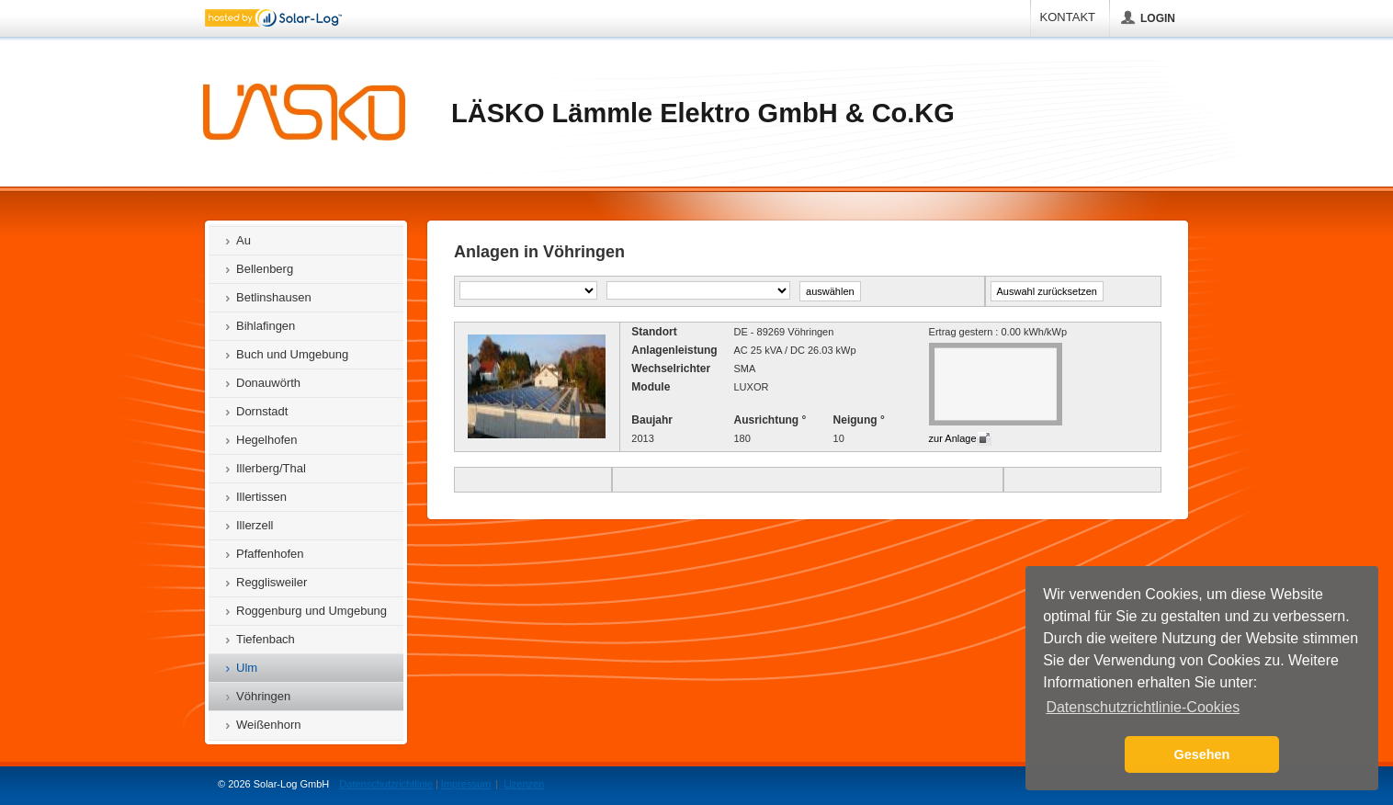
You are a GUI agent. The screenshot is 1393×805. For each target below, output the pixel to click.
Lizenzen (524, 783)
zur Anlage (953, 438)
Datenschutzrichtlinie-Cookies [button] (1143, 707)
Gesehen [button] (1202, 754)
